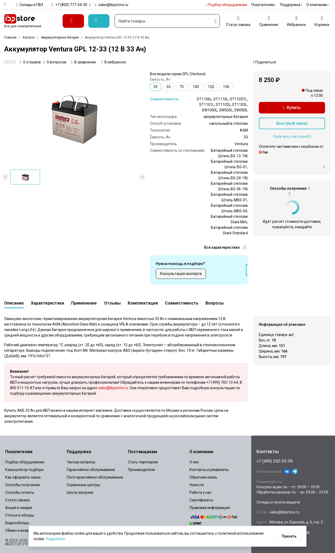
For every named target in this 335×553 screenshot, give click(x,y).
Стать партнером (143, 462)
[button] (142, 177)
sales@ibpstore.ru (113, 388)
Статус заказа (17, 500)
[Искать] (215, 21)
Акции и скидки (18, 508)
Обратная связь (203, 477)
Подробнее (55, 539)
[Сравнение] (268, 20)
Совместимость (164, 99)
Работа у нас (200, 492)
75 (182, 87)
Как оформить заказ (23, 477)
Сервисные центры (83, 485)
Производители (141, 470)
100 (196, 87)
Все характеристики (226, 248)
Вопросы (214, 303)
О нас (194, 462)
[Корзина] (322, 20)
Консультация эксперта (181, 274)
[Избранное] (296, 20)
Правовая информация (209, 508)
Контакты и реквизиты (208, 470)
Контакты (267, 451)
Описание (14, 303)
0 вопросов (54, 62)
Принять (289, 536)
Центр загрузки (80, 492)
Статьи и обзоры (19, 515)
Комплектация (143, 303)
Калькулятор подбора (24, 470)
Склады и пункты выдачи (278, 502)
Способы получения (22, 485)
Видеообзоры (17, 523)
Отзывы (112, 303)
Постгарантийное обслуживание (95, 477)
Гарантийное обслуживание (91, 470)
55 (168, 87)
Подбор (226, 5)
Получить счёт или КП (292, 136)
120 (211, 87)
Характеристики (47, 303)
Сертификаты (201, 500)
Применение (84, 303)
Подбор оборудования (24, 462)
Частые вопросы (81, 462)
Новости (196, 485)
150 (226, 87)
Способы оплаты (19, 492)
